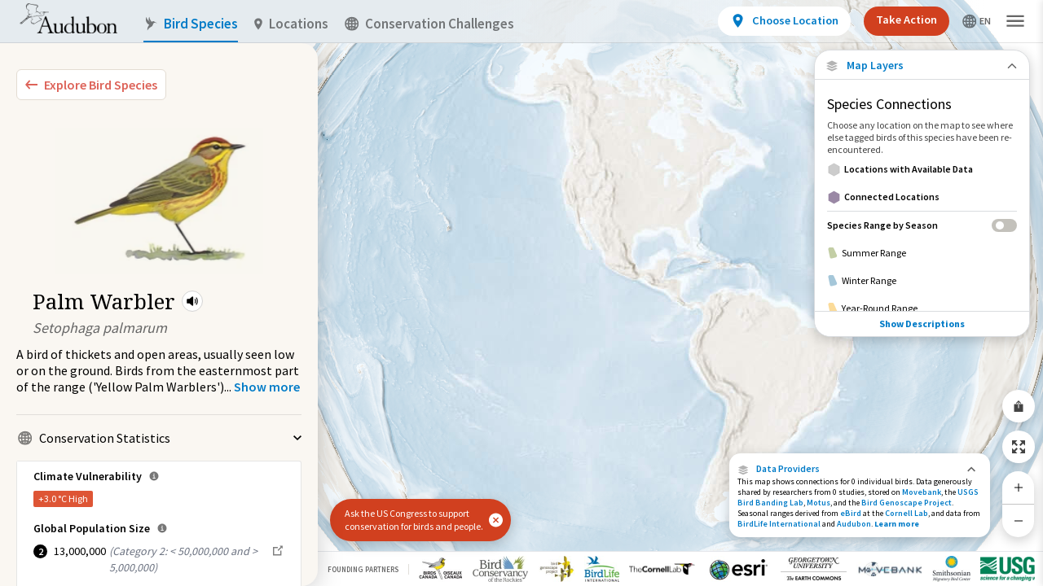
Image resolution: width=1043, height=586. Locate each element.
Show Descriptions (922, 323)
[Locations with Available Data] (922, 169)
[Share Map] (1018, 406)
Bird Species (190, 24)
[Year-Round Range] (922, 308)
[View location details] (784, 21)
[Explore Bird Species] (91, 84)
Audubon (854, 523)
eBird (850, 513)
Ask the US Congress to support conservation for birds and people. (414, 519)
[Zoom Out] (1018, 520)
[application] (521, 293)
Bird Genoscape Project (906, 502)
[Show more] (267, 386)
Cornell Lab (906, 513)
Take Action (906, 19)
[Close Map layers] (922, 65)
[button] (192, 301)
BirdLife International (779, 523)
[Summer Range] (922, 253)
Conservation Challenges (429, 24)
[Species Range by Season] (922, 225)
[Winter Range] (922, 281)
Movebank (921, 492)
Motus (818, 502)
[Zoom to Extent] (1018, 447)
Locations (291, 24)
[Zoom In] (1018, 487)
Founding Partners (363, 569)
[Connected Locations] (922, 197)
